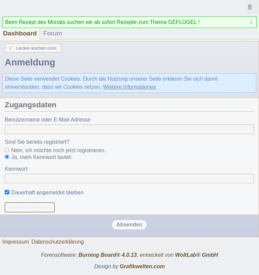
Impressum (15, 242)
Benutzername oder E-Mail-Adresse (47, 119)
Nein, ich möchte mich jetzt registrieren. (55, 150)
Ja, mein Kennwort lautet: (38, 157)
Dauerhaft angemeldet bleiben (44, 192)
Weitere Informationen (129, 87)
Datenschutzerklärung (57, 242)
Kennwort (16, 169)
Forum (52, 33)
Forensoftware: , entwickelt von (129, 255)
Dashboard (20, 33)
